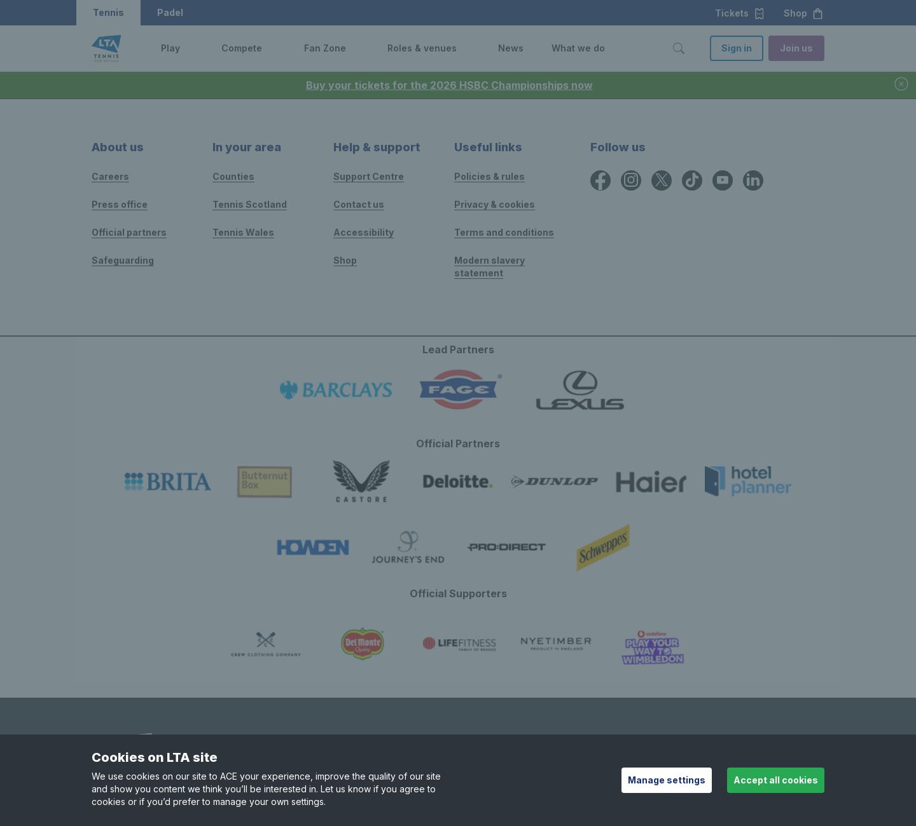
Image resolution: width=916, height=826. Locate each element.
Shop (345, 260)
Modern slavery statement (489, 266)
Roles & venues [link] (422, 48)
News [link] (511, 48)
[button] (189, 48)
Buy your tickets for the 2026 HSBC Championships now (449, 85)
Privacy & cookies (494, 204)
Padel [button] (170, 12)
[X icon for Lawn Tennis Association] (661, 180)
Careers (110, 176)
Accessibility (363, 232)
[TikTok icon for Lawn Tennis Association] (692, 180)
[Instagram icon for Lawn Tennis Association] (631, 180)
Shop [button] (804, 13)
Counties (233, 176)
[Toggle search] (679, 48)
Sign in (736, 48)
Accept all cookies (775, 780)
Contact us (358, 204)
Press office (120, 204)
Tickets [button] (740, 13)
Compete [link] (241, 48)
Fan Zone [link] (325, 48)
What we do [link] (578, 48)
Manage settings (666, 780)
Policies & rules (489, 176)
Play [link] (170, 48)
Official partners (129, 232)
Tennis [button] (108, 12)
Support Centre (368, 176)
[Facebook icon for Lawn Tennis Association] (600, 180)
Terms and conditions (504, 232)
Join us (796, 48)
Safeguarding (123, 260)
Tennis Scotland (249, 204)
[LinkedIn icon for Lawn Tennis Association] (753, 180)
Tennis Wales (243, 232)
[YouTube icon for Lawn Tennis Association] (722, 180)
